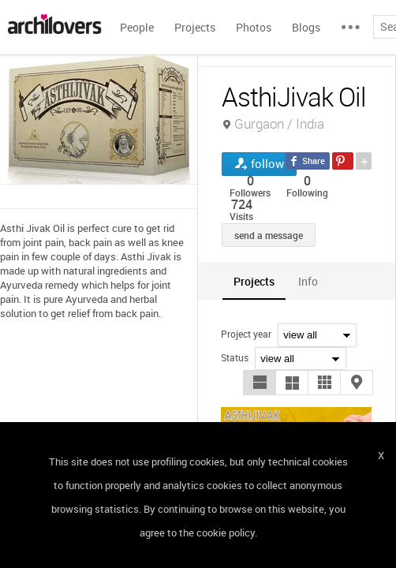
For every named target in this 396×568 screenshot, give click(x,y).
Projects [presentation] (254, 281)
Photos (253, 27)
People (137, 27)
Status (234, 357)
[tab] (254, 281)
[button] (259, 382)
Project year (246, 333)
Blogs (306, 27)
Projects (194, 27)
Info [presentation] (308, 281)
